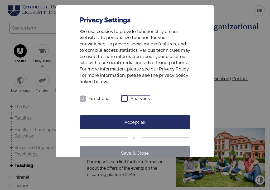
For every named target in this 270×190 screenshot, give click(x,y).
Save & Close (135, 153)
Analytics (140, 98)
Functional (100, 98)
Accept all (135, 122)
